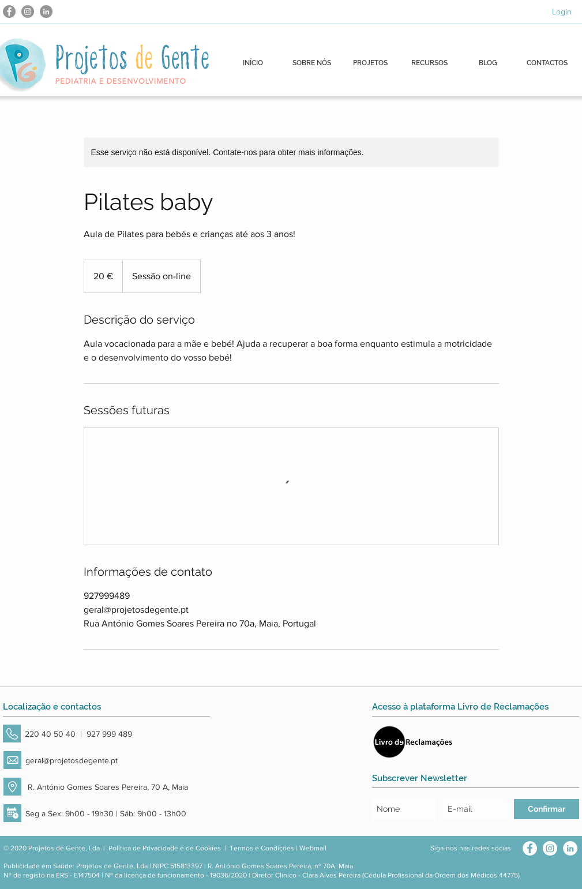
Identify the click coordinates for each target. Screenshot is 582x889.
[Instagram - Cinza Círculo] (27, 11)
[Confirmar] (546, 809)
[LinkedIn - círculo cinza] (46, 11)
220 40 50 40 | (56, 733)
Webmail (312, 848)
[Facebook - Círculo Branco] (530, 848)
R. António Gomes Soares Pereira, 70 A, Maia (106, 787)
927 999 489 (109, 733)
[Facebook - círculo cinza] (9, 11)
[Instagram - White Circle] (550, 848)
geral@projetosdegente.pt (71, 760)
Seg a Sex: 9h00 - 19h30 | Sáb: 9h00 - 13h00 (105, 813)
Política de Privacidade (143, 848)
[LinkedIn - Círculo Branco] (570, 848)
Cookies (208, 848)
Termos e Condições (262, 848)
